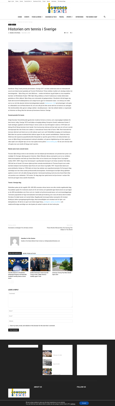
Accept (84, 403)
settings (72, 404)
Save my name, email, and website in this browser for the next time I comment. (32, 325)
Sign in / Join (11, 1)
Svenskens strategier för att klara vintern (20, 228)
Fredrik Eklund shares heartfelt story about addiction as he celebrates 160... (62, 370)
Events (21, 1)
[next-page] (12, 282)
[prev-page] (9, 282)
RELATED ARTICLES (15, 253)
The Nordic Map (61, 1)
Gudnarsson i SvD (50, 103)
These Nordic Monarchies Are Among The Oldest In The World (60, 229)
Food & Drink (28, 1)
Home (16, 1)
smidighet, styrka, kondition (52, 202)
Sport (14, 22)
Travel (43, 1)
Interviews (53, 1)
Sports (48, 1)
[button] (104, 17)
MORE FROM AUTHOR (29, 253)
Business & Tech (37, 1)
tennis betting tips (51, 142)
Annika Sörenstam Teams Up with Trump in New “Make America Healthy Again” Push (39, 274)
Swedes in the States (15, 32)
